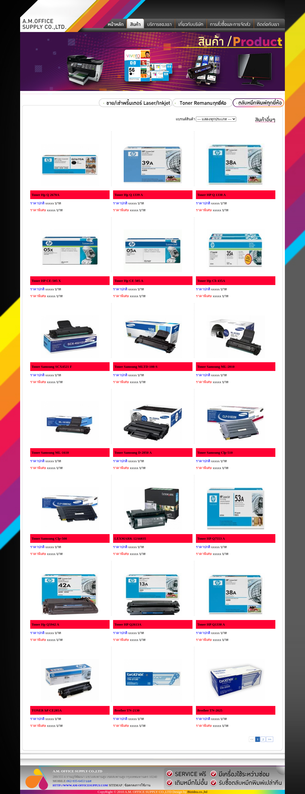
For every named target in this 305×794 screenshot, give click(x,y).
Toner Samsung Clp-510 (215, 453)
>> (269, 739)
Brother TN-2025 (209, 710)
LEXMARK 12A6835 (130, 538)
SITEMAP (115, 785)
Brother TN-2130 (127, 710)
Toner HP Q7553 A (211, 538)
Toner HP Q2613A (127, 624)
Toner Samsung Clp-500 (49, 538)
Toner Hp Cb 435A (211, 281)
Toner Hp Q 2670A (45, 195)
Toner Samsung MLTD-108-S (136, 367)
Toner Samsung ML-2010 (216, 367)
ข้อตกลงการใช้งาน (137, 785)
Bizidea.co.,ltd (197, 792)
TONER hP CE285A (47, 710)
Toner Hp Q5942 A (45, 624)
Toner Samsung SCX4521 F (52, 367)
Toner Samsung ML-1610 (50, 453)
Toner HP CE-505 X (46, 281)
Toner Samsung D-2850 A (133, 453)
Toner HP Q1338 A (211, 624)
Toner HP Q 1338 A (211, 195)
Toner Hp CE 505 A (128, 281)
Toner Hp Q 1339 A (128, 195)
